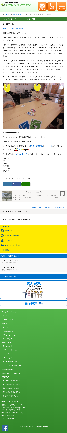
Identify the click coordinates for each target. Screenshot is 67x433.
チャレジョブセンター (34, 261)
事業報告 (8, 250)
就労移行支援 (7, 346)
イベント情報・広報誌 (13, 245)
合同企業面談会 (8, 369)
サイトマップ (7, 339)
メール (50, 146)
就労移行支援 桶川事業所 (11, 384)
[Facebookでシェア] (16, 184)
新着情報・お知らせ (12, 235)
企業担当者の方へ (8, 331)
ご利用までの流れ (8, 319)
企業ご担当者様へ (11, 276)
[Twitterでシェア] (7, 184)
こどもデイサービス (34, 269)
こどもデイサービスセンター (12, 350)
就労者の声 (9, 240)
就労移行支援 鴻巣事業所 (11, 392)
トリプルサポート (8, 358)
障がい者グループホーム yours (13, 373)
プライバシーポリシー (10, 335)
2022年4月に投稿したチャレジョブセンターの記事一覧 (47, 207)
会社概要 (5, 323)
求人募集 (5, 327)
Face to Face (7, 354)
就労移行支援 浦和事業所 (11, 388)
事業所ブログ (17, 14)
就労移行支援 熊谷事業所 (11, 380)
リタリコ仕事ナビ (20, 154)
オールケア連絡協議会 (10, 362)
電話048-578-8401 (36, 146)
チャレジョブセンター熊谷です (14, 28)
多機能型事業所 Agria (10, 396)
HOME (7, 14)
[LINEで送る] (25, 184)
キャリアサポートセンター (12, 365)
